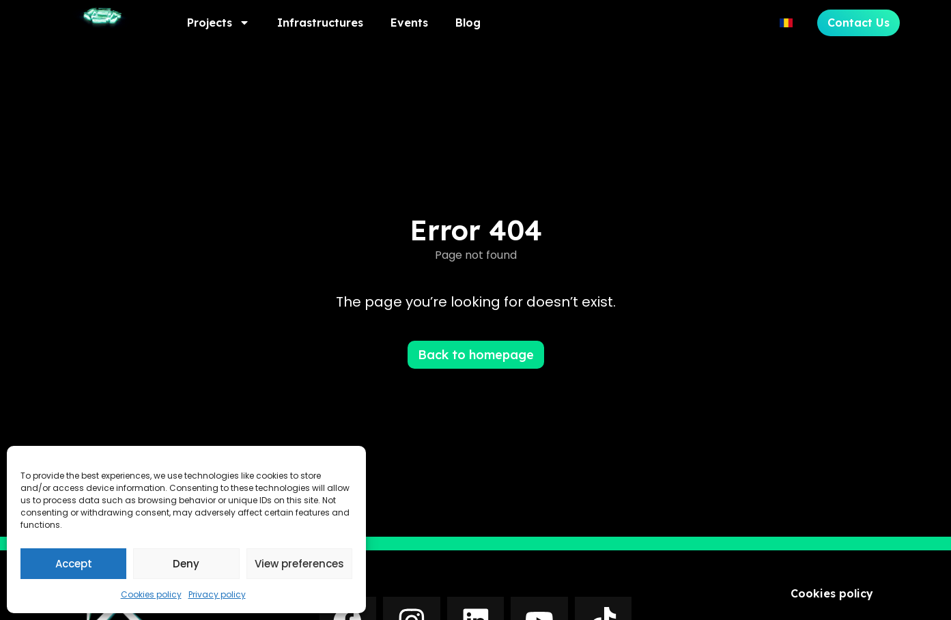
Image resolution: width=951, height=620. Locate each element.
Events (409, 22)
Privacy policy (217, 594)
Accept (73, 563)
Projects (218, 22)
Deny (186, 563)
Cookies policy (151, 594)
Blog (468, 22)
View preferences (299, 563)
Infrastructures (320, 22)
